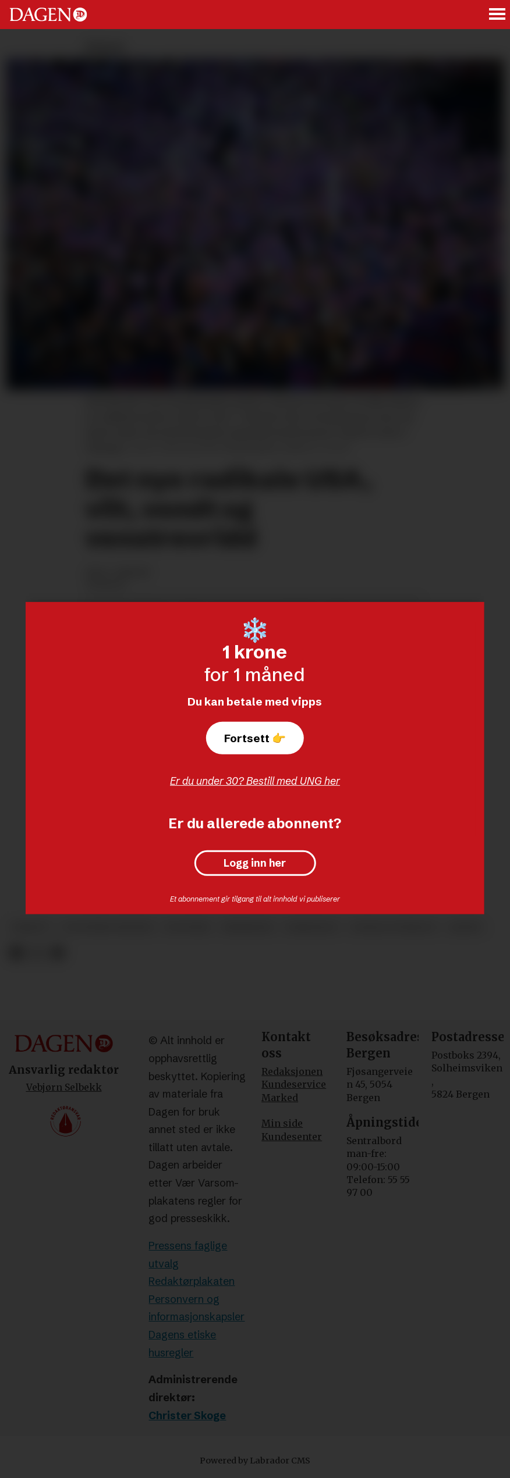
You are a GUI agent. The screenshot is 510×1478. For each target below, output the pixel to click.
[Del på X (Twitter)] (37, 953)
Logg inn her (255, 863)
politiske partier (107, 927)
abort (465, 927)
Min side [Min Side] (282, 1123)
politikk (187, 927)
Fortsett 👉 (255, 738)
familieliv (311, 927)
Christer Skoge (187, 1415)
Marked (279, 1097)
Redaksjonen (292, 1071)
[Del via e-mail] (57, 953)
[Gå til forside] (48, 14)
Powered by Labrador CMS (255, 1460)
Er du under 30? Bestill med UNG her (255, 781)
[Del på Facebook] (16, 953)
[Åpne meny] (498, 15)
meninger (248, 927)
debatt (31, 927)
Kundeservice (293, 1084)
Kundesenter (291, 1136)
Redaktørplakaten (191, 1281)
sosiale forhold (393, 927)
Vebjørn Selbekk (64, 1087)
